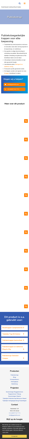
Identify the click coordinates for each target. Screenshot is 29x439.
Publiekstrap (14, 375)
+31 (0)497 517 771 (12, 89)
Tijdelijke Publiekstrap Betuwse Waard (14, 398)
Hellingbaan (14, 382)
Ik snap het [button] (14, 436)
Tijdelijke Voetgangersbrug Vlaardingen (14, 401)
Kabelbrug (14, 384)
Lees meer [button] (5, 432)
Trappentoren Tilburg (14, 394)
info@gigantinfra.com (12, 84)
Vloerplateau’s (14, 379)
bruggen (6, 73)
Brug (14, 377)
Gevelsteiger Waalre (14, 396)
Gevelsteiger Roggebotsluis (14, 392)
